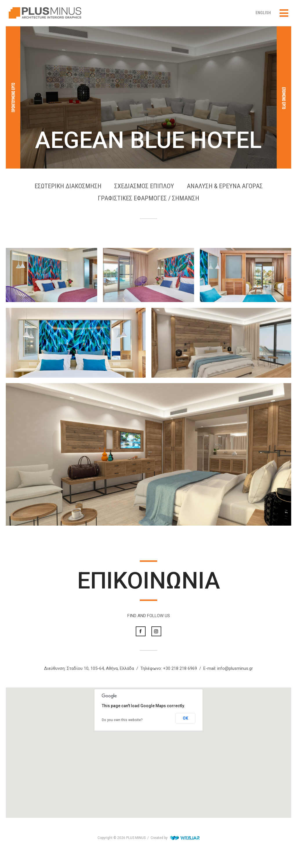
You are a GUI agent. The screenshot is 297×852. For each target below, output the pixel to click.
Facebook (141, 631)
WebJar (185, 837)
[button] (148, 747)
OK (185, 718)
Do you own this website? (122, 720)
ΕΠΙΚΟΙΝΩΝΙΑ (148, 580)
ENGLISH (263, 12)
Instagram (156, 631)
